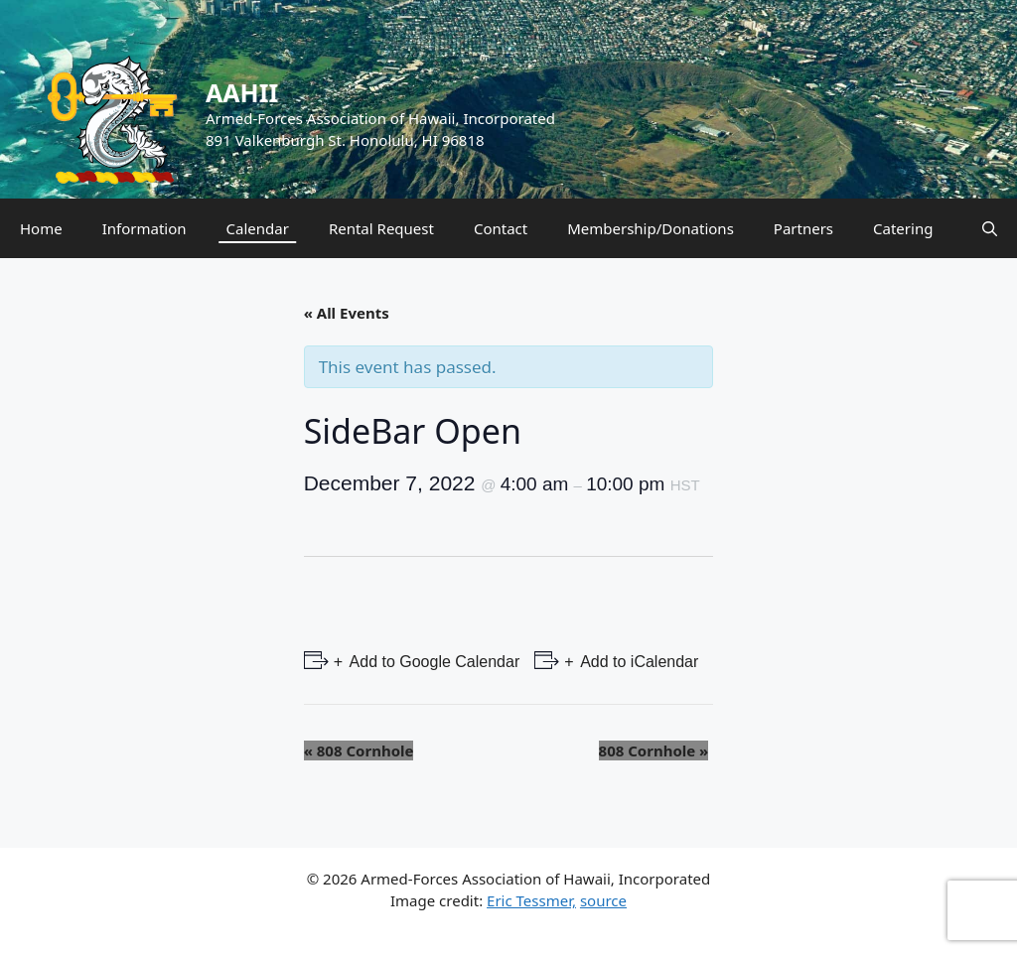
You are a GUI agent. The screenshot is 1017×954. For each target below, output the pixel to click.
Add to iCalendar (638, 661)
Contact (500, 228)
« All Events (346, 313)
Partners (803, 228)
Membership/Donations (650, 228)
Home (41, 228)
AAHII (242, 92)
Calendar (257, 228)
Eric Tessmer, (531, 900)
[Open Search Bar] (989, 228)
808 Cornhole (359, 750)
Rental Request (381, 228)
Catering (903, 228)
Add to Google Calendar (432, 661)
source (603, 900)
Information (144, 228)
